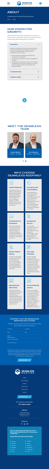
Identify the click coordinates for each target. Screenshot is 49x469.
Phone (8, 298)
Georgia (29, 407)
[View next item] (26, 127)
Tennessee (30, 415)
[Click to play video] (24, 83)
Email (26, 298)
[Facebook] (21, 390)
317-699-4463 (24, 370)
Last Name (27, 294)
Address (9, 301)
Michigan (14, 413)
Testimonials (24, 355)
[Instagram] (27, 390)
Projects (24, 349)
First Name (9, 294)
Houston (14, 409)
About (24, 343)
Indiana (13, 411)
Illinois (28, 409)
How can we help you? (12, 308)
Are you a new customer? (12, 305)
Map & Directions (24, 382)
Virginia (29, 417)
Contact (24, 358)
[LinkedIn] (24, 390)
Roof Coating (24, 346)
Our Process (24, 352)
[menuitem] (9, 451)
